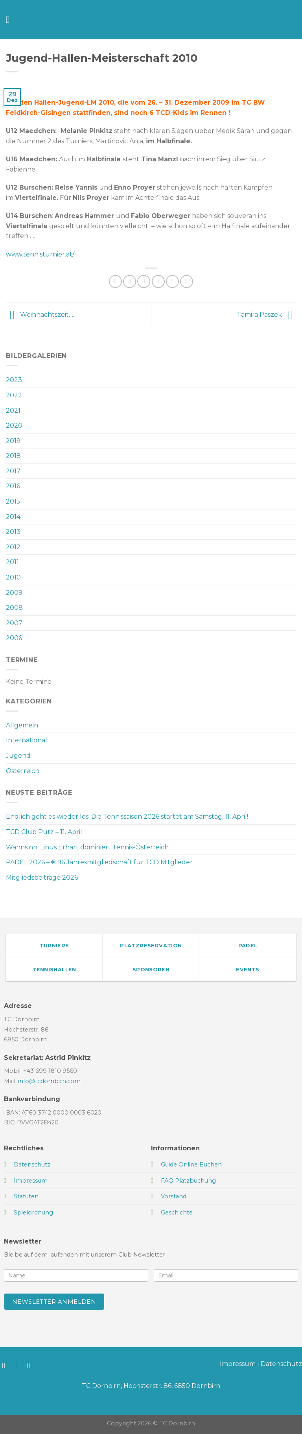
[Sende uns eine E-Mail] (31, 1365)
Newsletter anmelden (54, 1301)
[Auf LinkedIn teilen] (186, 281)
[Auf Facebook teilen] (129, 281)
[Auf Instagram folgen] (19, 1365)
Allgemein (22, 725)
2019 (13, 441)
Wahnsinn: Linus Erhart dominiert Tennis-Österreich (87, 847)
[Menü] (10, 19)
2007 (14, 623)
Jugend (18, 755)
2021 (13, 410)
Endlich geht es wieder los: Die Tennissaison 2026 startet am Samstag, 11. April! (127, 816)
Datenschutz (281, 1364)
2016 (13, 486)
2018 (13, 456)
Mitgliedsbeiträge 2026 (42, 877)
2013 (13, 531)
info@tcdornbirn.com (49, 1081)
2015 (13, 501)
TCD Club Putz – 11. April (44, 832)
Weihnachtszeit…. (40, 314)
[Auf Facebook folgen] (6, 1365)
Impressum (238, 1364)
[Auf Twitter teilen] (143, 281)
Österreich (22, 771)
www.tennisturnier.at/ (40, 254)
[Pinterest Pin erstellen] (172, 281)
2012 (13, 547)
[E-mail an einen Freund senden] (158, 281)
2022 (14, 395)
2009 (14, 592)
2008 (14, 607)
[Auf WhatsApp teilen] (115, 281)
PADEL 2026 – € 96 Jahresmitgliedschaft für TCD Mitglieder (99, 862)
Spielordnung (33, 1212)
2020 (14, 425)
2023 (14, 380)
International (26, 740)
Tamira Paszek (266, 314)
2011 (12, 562)
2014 (13, 516)
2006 (14, 638)
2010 (13, 577)
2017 (13, 471)
